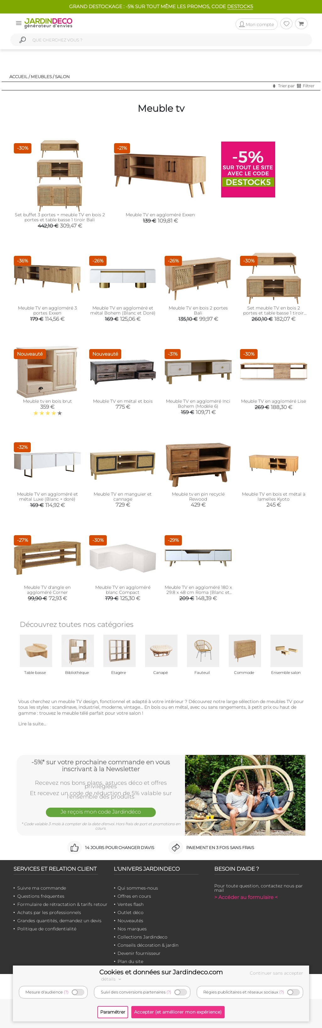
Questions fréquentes (40, 896)
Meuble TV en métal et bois (123, 401)
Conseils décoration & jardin (147, 945)
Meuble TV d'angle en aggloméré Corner (47, 589)
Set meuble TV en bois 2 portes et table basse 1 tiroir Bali (273, 313)
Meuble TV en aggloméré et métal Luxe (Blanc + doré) (47, 496)
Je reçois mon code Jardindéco (101, 812)
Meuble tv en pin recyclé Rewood (198, 496)
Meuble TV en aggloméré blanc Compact (122, 589)
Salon (62, 76)
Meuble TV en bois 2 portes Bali (198, 310)
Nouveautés (130, 920)
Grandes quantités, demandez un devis (59, 920)
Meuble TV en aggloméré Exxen (160, 215)
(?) (66, 992)
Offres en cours (134, 896)
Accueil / (19, 76)
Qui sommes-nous (137, 888)
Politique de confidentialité (46, 929)
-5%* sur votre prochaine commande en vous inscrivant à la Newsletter (100, 765)
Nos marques (132, 929)
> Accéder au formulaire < (246, 897)
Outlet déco (130, 912)
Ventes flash (130, 904)
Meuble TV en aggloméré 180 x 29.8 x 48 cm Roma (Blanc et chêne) (198, 592)
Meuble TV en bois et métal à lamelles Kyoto (273, 496)
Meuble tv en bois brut (47, 401)
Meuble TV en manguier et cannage (123, 496)
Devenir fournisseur (139, 953)
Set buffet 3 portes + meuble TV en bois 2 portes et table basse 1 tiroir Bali (60, 217)
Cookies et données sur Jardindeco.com (161, 972)
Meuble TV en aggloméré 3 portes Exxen (47, 310)
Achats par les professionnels (49, 912)
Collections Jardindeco (142, 937)
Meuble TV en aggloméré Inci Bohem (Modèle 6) (198, 403)
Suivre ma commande (41, 888)
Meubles (41, 76)
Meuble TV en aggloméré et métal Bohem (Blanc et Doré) (123, 310)
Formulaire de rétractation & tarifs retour (62, 904)
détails (112, 979)
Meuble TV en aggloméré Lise (273, 401)
